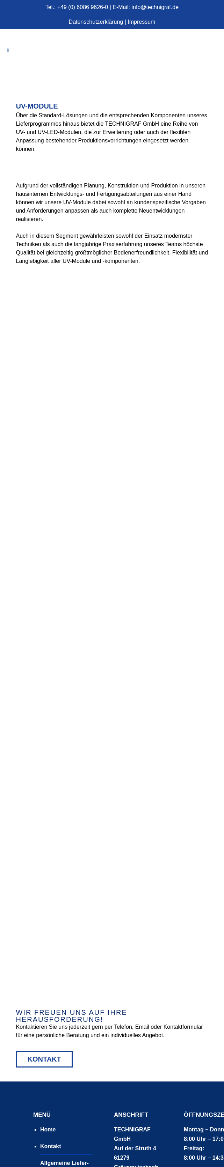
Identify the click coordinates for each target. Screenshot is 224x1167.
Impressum (141, 22)
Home (48, 1004)
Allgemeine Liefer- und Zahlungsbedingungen (70, 1047)
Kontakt (44, 934)
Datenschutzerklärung (96, 22)
